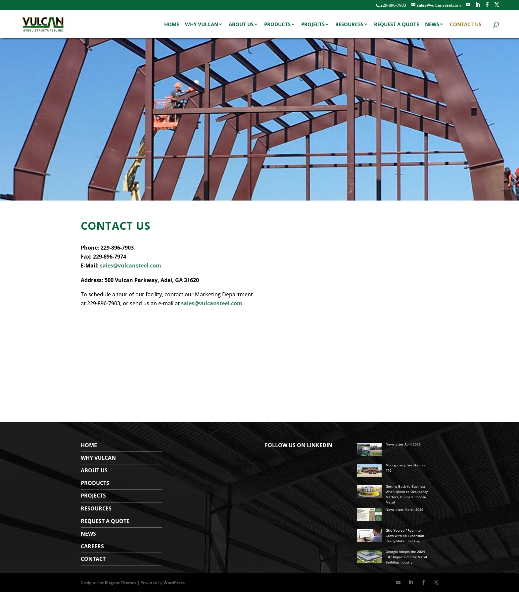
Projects (313, 25)
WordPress (174, 582)
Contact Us (465, 25)
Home (171, 25)
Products (277, 25)
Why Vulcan (201, 25)
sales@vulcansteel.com (130, 265)
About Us (241, 25)
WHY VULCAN (98, 457)
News (432, 25)
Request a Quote (396, 25)
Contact (93, 558)
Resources (349, 25)
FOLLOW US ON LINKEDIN (298, 445)
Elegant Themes (120, 582)
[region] (259, 119)
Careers (92, 546)
